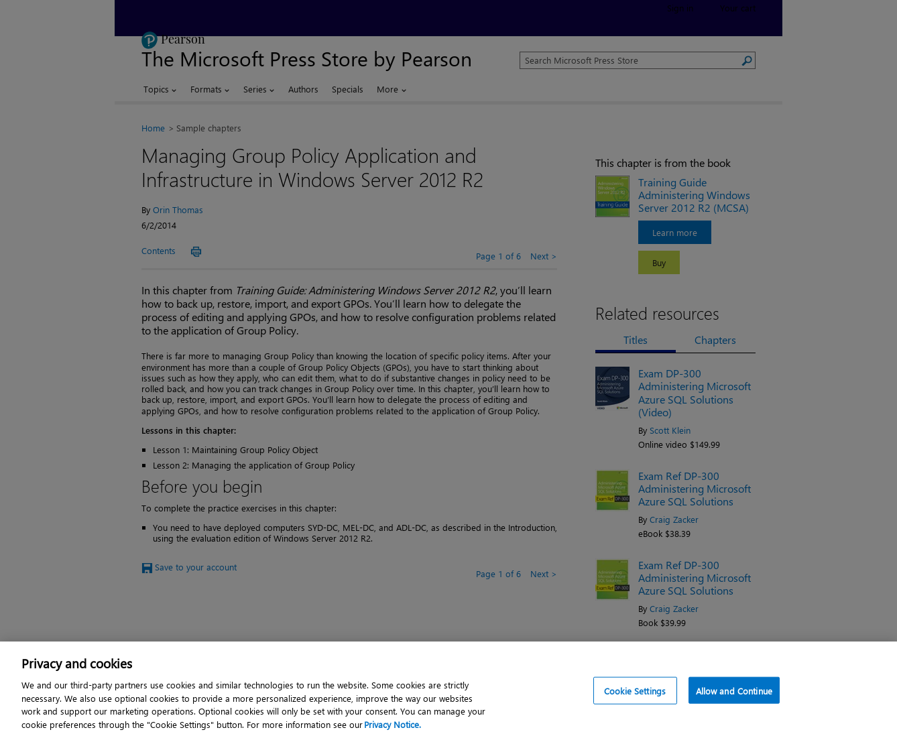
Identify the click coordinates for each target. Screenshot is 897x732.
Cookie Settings (635, 695)
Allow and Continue (734, 695)
